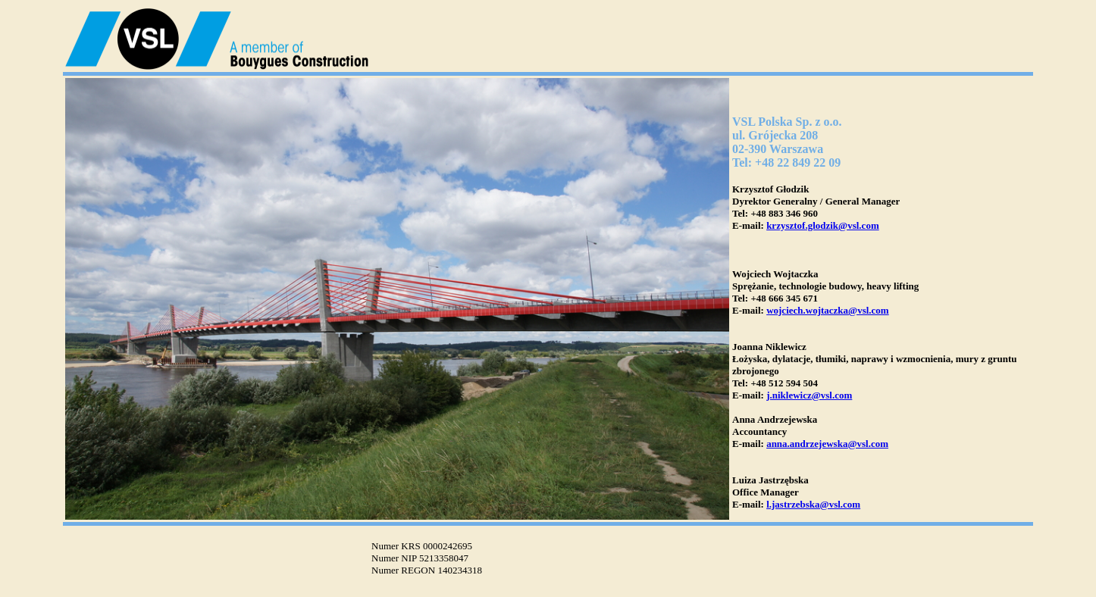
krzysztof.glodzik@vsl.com (822, 225)
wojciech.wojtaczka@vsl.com (827, 310)
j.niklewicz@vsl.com (809, 395)
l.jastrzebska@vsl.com (813, 504)
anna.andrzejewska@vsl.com (827, 443)
